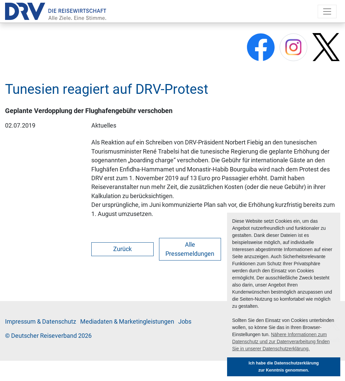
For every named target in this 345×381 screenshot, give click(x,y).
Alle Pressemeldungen (189, 249)
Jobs (184, 321)
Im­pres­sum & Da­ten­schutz (40, 321)
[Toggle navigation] (327, 11)
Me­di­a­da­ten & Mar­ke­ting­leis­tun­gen (127, 321)
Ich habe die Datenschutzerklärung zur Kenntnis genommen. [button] (284, 367)
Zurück (122, 249)
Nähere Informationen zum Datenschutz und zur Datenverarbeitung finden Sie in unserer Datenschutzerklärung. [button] (281, 341)
